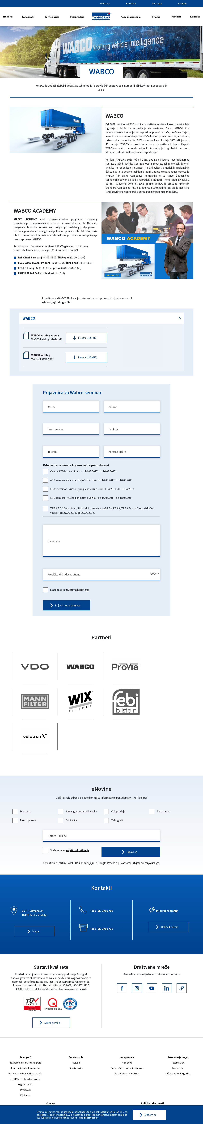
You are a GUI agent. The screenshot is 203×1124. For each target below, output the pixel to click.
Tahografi (28, 16)
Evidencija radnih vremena (25, 1039)
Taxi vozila (177, 1039)
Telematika (160, 783)
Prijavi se (132, 823)
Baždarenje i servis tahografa (25, 1034)
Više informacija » (88, 1117)
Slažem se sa (66, 593)
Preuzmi (87, 338)
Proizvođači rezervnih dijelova (126, 1039)
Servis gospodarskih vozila (78, 783)
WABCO (28, 318)
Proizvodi (25, 1061)
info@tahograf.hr (167, 882)
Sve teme (22, 783)
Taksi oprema (24, 791)
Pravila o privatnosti (119, 834)
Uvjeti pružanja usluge (146, 834)
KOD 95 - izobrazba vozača (25, 1050)
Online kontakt (170, 899)
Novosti (8, 16)
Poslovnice (51, 1091)
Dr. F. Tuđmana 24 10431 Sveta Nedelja (34, 884)
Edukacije (68, 791)
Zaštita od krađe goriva (177, 1045)
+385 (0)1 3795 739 (101, 900)
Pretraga (157, 3)
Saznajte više (52, 994)
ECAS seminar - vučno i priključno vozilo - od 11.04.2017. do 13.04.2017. (89, 491)
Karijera (51, 1080)
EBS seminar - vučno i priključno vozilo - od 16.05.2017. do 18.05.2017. (88, 500)
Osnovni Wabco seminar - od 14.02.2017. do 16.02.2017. (80, 474)
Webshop (105, 3)
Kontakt (195, 16)
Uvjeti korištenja (152, 1080)
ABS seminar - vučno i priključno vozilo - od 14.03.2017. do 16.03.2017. (88, 483)
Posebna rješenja (131, 16)
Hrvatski (182, 3)
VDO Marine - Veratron (127, 1045)
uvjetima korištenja (77, 593)
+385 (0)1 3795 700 (101, 882)
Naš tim (51, 1085)
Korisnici (131, 3)
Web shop (127, 1034)
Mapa (35, 903)
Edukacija (25, 1067)
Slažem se (150, 1115)
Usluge (76, 1034)
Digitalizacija (25, 1056)
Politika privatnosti (152, 1075)
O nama (156, 16)
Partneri (176, 16)
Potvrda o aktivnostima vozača (25, 1045)
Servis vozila (52, 16)
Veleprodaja (77, 16)
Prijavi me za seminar (67, 609)
